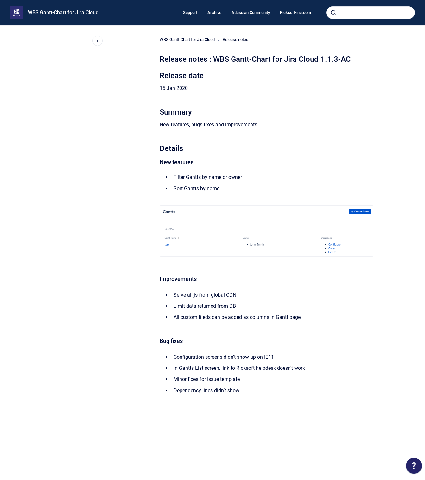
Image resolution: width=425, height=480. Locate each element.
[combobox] (371, 13)
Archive (214, 12)
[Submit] (333, 13)
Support (190, 12)
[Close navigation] (97, 41)
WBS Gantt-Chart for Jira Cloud (63, 12)
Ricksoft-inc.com (295, 12)
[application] (414, 467)
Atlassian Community (251, 12)
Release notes (235, 39)
